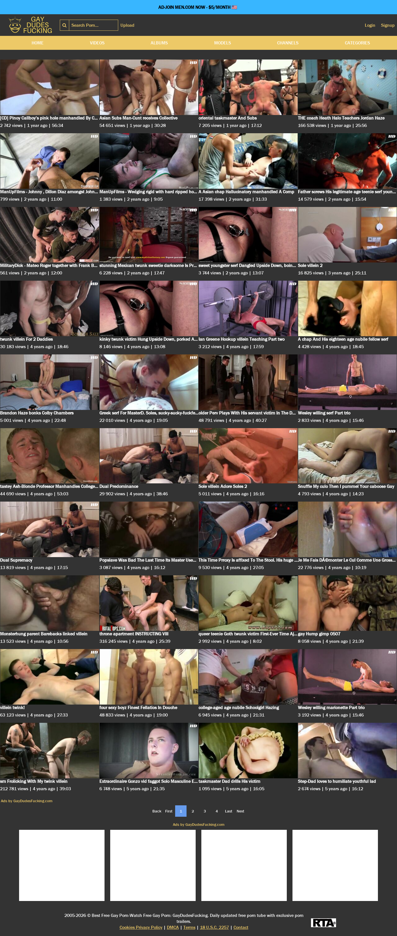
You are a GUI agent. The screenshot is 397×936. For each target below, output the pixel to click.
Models (222, 43)
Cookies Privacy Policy (141, 927)
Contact (241, 927)
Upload (127, 25)
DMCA (173, 927)
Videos (97, 43)
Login (370, 25)
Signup (388, 25)
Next (240, 811)
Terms (189, 927)
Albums (159, 43)
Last (228, 811)
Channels (287, 43)
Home (38, 43)
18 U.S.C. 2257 (214, 927)
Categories (357, 43)
